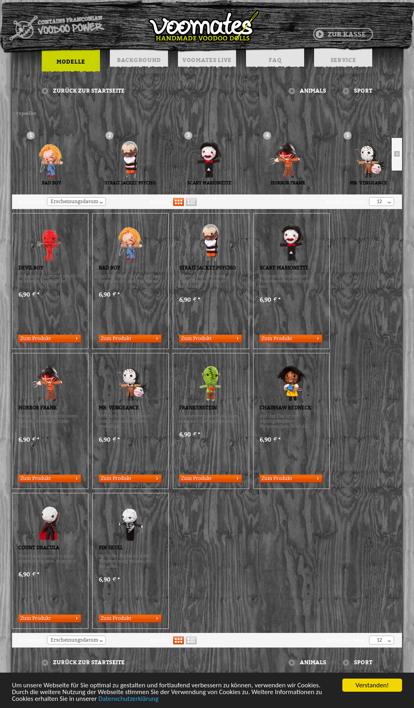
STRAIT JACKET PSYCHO (130, 183)
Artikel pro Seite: (345, 202)
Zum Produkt (35, 338)
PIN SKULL (111, 548)
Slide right (397, 154)
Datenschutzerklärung (128, 699)
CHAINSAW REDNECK (285, 408)
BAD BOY (51, 183)
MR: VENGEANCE (368, 183)
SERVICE (343, 60)
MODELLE (71, 61)
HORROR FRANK (288, 183)
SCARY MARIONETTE (209, 183)
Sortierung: (31, 202)
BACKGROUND (139, 60)
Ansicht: (159, 202)
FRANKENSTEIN (198, 408)
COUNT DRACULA (38, 548)
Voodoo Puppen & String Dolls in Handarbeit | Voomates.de (133, 26)
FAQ (275, 60)
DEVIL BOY (30, 268)
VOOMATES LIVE (207, 60)
